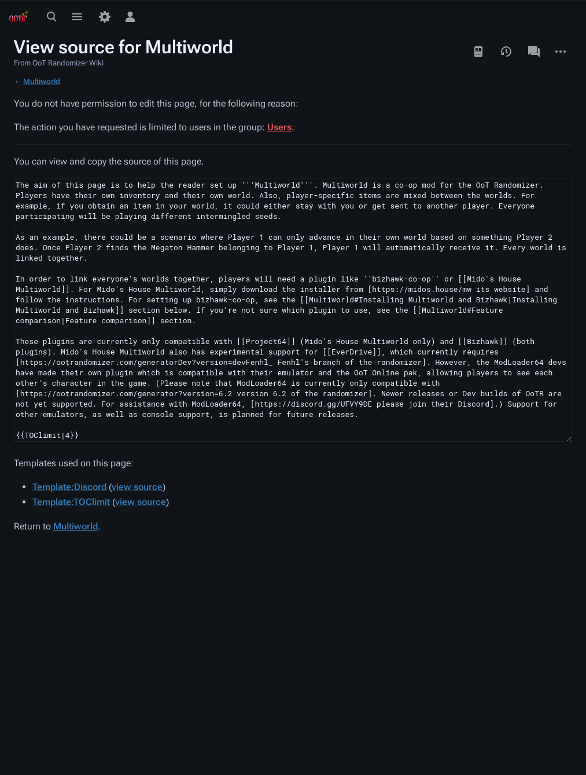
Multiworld (41, 81)
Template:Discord (69, 486)
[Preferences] (104, 16)
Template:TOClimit (71, 501)
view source (137, 486)
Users (279, 127)
